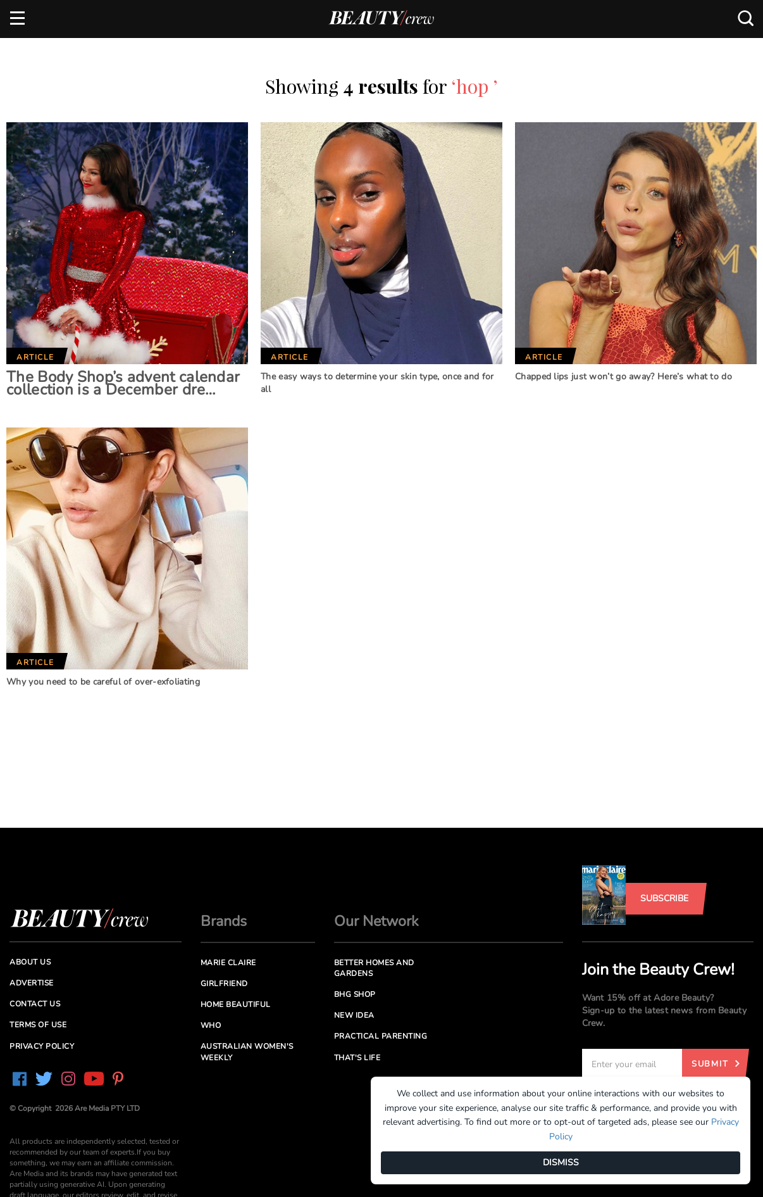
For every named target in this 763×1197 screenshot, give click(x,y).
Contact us (34, 1004)
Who (211, 1025)
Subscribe (664, 898)
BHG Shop (355, 994)
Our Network (376, 921)
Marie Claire (228, 963)
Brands (224, 921)
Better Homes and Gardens (374, 968)
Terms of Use (37, 1025)
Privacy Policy (41, 1046)
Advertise (31, 983)
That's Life (357, 1058)
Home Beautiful (236, 1004)
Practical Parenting (381, 1036)
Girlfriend (224, 983)
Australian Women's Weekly (247, 1051)
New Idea (354, 1015)
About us (30, 962)
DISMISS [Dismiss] (561, 1162)
